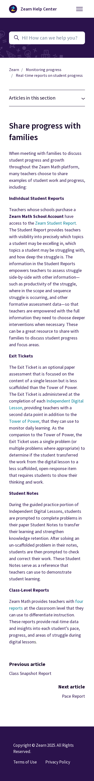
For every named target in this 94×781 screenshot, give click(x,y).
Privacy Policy (57, 762)
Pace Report (73, 696)
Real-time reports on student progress (49, 75)
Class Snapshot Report (30, 673)
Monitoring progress (43, 69)
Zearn (14, 69)
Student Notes (44, 525)
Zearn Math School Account (37, 216)
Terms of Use (25, 762)
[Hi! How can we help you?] (47, 38)
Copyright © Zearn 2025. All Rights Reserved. (43, 748)
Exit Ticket (27, 367)
